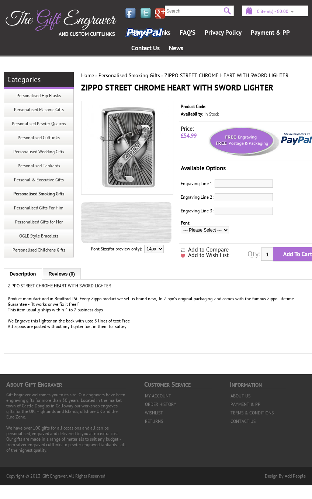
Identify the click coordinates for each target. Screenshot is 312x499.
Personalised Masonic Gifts (39, 109)
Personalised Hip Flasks (39, 95)
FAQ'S (187, 33)
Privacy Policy (223, 33)
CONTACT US (243, 421)
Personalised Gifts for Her (39, 222)
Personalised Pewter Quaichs (39, 123)
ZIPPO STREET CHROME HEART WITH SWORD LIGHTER (226, 75)
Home (139, 33)
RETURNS (154, 421)
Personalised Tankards (39, 165)
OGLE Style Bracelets (38, 236)
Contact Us (145, 48)
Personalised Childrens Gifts (39, 250)
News (176, 48)
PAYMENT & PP (245, 404)
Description (23, 274)
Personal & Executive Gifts (39, 179)
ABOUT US (240, 396)
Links (163, 33)
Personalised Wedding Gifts (38, 151)
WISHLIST (154, 413)
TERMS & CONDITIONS (252, 413)
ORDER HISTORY (160, 404)
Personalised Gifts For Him (38, 208)
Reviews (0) (62, 274)
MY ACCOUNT (158, 396)
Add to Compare (208, 249)
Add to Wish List (208, 255)
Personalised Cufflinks (39, 137)
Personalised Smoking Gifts (38, 193)
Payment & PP (270, 33)
